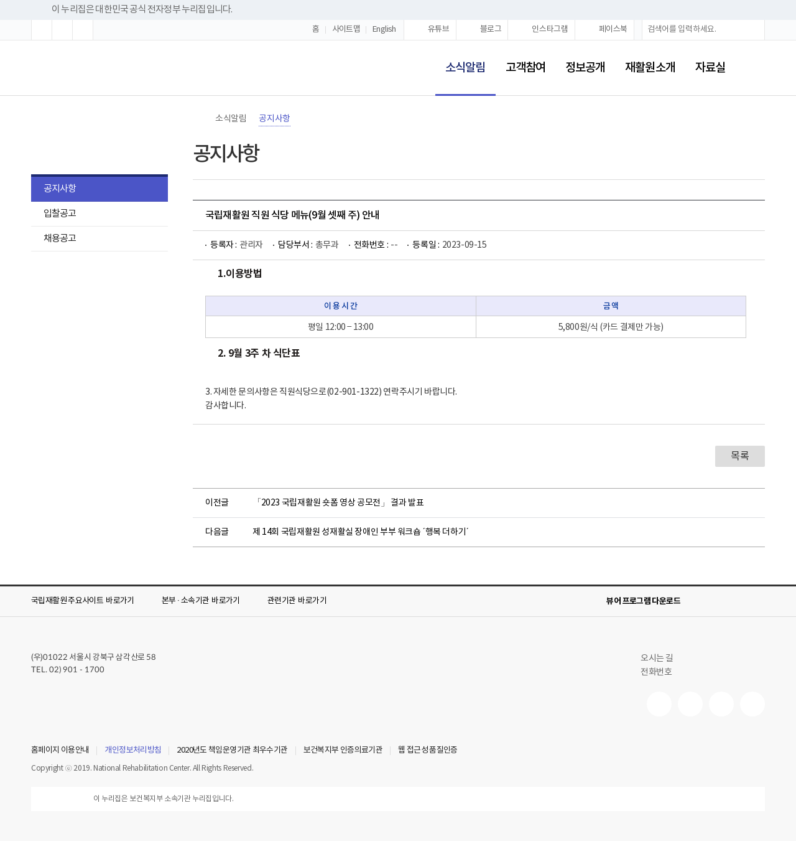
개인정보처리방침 (132, 750)
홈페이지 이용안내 (60, 750)
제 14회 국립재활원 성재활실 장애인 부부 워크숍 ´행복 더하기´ (360, 532)
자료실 (710, 68)
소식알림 (460, 59)
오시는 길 (662, 659)
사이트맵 (346, 29)
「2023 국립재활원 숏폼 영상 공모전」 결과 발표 (337, 503)
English (384, 29)
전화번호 (656, 672)
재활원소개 (650, 68)
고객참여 (525, 68)
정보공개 (585, 68)
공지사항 (60, 189)
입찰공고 (60, 214)
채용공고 (60, 238)
